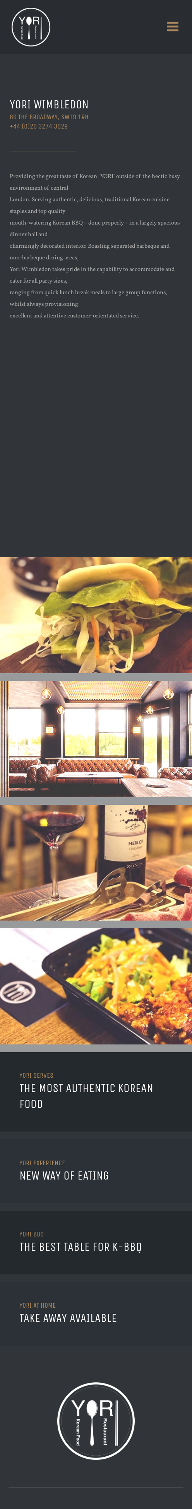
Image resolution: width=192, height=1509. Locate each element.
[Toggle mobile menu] (173, 26)
